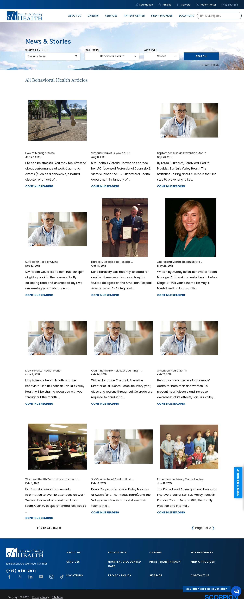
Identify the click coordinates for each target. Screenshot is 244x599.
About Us (73, 552)
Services (73, 561)
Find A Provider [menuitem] (162, 15)
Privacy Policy (119, 575)
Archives (150, 50)
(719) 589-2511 (229, 4)
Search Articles (37, 50)
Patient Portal (206, 4)
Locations (74, 575)
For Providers (202, 552)
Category (92, 50)
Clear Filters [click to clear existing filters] (209, 65)
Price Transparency (165, 561)
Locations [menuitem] (186, 15)
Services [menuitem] (111, 15)
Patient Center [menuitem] (134, 15)
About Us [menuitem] (74, 15)
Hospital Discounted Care (124, 564)
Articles (165, 4)
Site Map (156, 575)
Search (201, 56)
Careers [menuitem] (93, 15)
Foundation (144, 4)
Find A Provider (203, 561)
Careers (183, 4)
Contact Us (200, 575)
